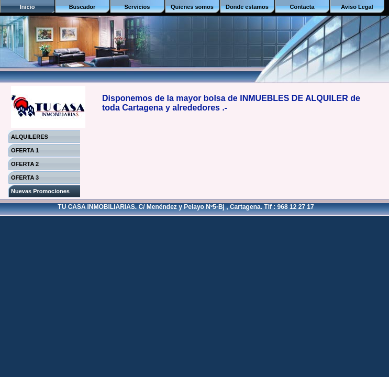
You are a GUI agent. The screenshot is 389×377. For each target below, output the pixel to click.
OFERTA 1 (25, 150)
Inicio (27, 7)
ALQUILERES (29, 137)
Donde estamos (247, 7)
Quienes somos (192, 7)
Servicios (137, 7)
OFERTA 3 (25, 177)
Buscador (82, 7)
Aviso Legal (357, 7)
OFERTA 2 (25, 164)
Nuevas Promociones (40, 191)
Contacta (302, 7)
